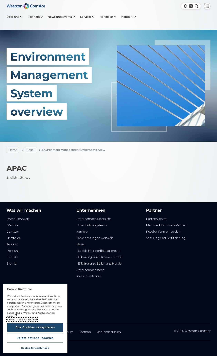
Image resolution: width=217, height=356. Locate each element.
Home (13, 150)
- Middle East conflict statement (98, 250)
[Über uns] (14, 17)
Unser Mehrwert (18, 219)
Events (11, 263)
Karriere (82, 231)
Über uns (13, 250)
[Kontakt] (128, 17)
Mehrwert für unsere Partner (166, 225)
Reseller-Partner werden (163, 231)
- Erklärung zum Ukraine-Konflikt (99, 257)
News (80, 244)
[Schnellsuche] (196, 6)
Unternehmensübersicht (93, 219)
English (12, 177)
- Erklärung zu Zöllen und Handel (99, 263)
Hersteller (13, 238)
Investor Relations (88, 276)
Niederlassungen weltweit (94, 238)
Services (12, 244)
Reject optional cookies (35, 338)
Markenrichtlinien (108, 332)
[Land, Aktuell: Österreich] (191, 6)
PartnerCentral (156, 219)
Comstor (13, 231)
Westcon (13, 225)
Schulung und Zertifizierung (165, 238)
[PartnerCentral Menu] (207, 6)
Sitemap (85, 332)
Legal (30, 150)
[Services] (87, 17)
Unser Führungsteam (91, 225)
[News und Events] (61, 17)
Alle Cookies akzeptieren (35, 327)
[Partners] (34, 17)
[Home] (26, 6)
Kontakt (12, 257)
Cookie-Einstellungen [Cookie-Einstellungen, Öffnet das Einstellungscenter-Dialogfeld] (35, 348)
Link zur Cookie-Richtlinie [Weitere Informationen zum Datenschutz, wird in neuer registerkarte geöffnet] (22, 319)
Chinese (24, 177)
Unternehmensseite (90, 270)
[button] (185, 6)
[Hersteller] (108, 17)
